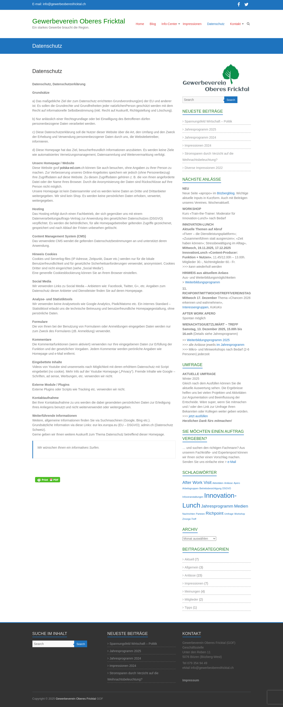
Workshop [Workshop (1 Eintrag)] (239, 513)
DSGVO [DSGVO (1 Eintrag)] (226, 488)
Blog (153, 24)
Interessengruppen (195, 307)
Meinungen (192, 591)
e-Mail (232, 462)
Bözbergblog (226, 193)
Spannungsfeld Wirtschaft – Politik (208, 121)
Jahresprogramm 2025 (200, 129)
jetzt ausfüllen (198, 416)
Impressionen (192, 24)
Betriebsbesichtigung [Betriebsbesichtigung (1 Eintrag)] (210, 488)
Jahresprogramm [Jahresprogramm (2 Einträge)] (217, 506)
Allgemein (191, 567)
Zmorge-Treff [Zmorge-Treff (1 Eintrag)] (189, 519)
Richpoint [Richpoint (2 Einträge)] (214, 513)
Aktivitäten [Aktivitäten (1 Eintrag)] (217, 483)
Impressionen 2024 (198, 145)
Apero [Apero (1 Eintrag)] (237, 483)
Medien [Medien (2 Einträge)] (241, 506)
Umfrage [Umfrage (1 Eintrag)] (228, 513)
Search (230, 100)
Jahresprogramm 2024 (200, 137)
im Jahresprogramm (230, 344)
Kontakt (235, 24)
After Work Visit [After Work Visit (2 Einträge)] (197, 482)
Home (140, 24)
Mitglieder (191, 599)
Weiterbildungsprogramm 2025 (208, 340)
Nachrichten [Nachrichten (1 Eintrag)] (188, 513)
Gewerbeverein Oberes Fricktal (78, 21)
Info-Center (169, 24)
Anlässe (190, 575)
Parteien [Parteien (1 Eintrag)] (200, 513)
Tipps (188, 607)
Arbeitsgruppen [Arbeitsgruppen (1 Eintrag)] (190, 488)
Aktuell (189, 559)
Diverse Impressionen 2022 (204, 168)
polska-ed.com (70, 168)
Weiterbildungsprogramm (202, 282)
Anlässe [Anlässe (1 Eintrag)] (228, 483)
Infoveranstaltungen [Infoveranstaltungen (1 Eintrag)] (192, 497)
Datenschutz (215, 24)
